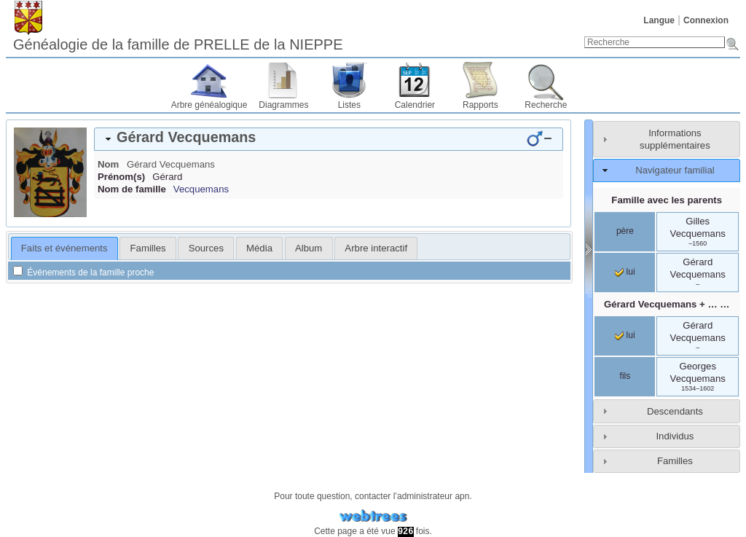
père (625, 231)
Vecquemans (201, 189)
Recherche (546, 105)
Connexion (706, 20)
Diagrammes (283, 105)
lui (625, 272)
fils (625, 376)
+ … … (667, 304)
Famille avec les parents (666, 200)
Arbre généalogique (209, 105)
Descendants (675, 411)
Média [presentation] (259, 248)
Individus (675, 436)
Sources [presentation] (206, 248)
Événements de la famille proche (83, 272)
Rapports (480, 105)
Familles (675, 460)
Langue (659, 20)
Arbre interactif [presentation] (376, 248)
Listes (349, 105)
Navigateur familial (674, 170)
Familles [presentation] (148, 248)
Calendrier (415, 105)
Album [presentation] (308, 248)
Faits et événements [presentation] (64, 248)
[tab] (328, 139)
